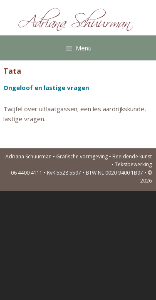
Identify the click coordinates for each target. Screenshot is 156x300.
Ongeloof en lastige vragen (46, 87)
